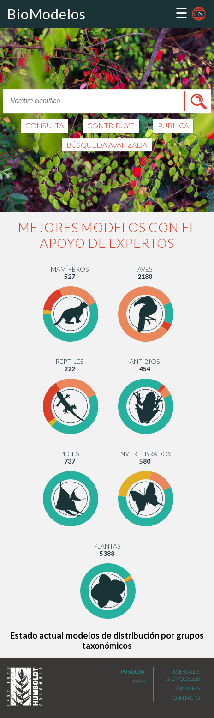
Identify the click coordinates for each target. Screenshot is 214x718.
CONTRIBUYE (110, 125)
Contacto (186, 704)
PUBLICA (173, 125)
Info (139, 688)
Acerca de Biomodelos (183, 682)
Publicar (133, 679)
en (198, 14)
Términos (186, 695)
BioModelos (46, 14)
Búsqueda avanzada (106, 144)
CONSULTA (44, 125)
